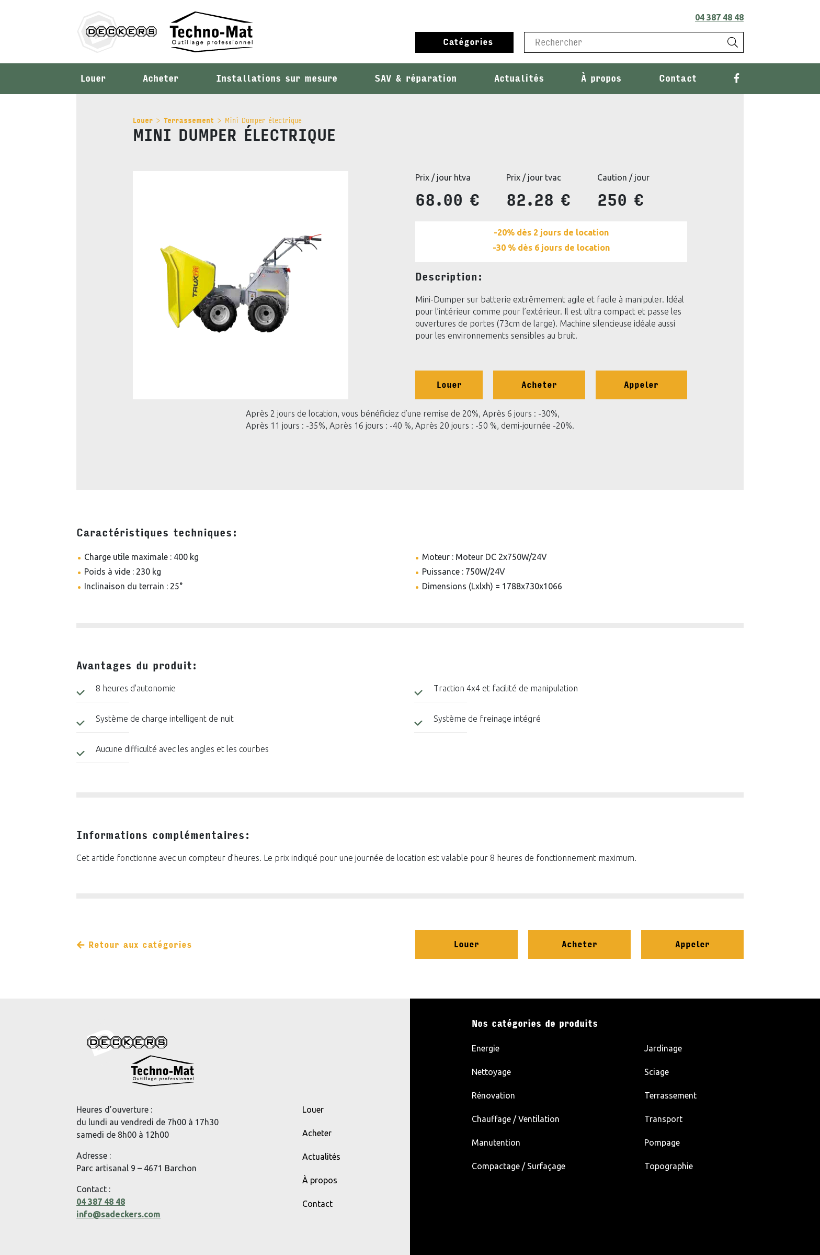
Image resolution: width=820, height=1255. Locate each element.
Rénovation (493, 1095)
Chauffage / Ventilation (516, 1119)
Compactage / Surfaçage (518, 1166)
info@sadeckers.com (118, 1214)
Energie (485, 1048)
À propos (601, 78)
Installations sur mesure (276, 78)
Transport (663, 1119)
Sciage (656, 1072)
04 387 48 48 (719, 17)
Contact (678, 78)
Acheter (160, 78)
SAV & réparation (415, 78)
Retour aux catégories (134, 944)
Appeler (641, 384)
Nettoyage (491, 1072)
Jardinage (663, 1048)
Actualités (519, 78)
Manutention (496, 1142)
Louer (93, 78)
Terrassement (189, 120)
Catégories (468, 42)
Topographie (668, 1166)
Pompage (662, 1142)
